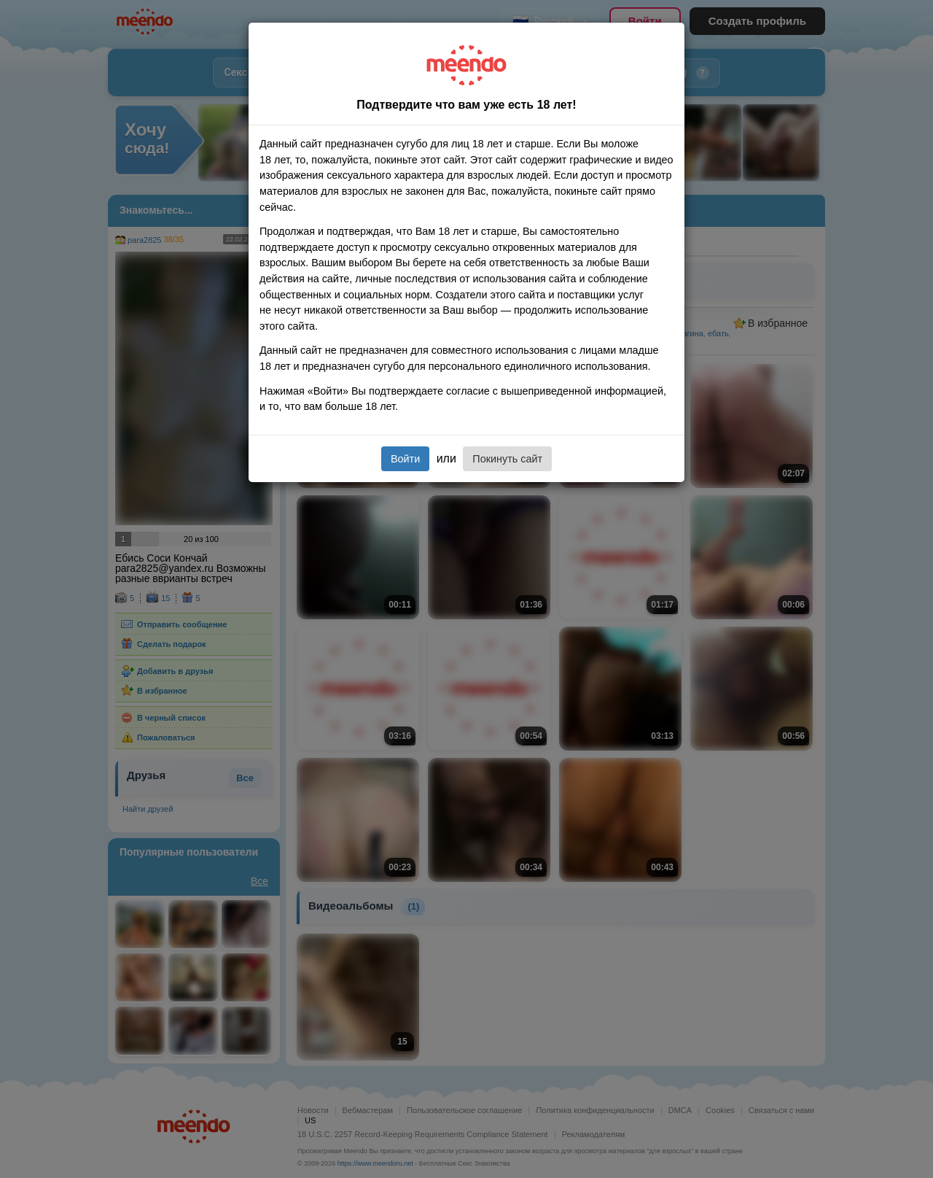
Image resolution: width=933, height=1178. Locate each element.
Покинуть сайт (507, 459)
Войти (405, 459)
